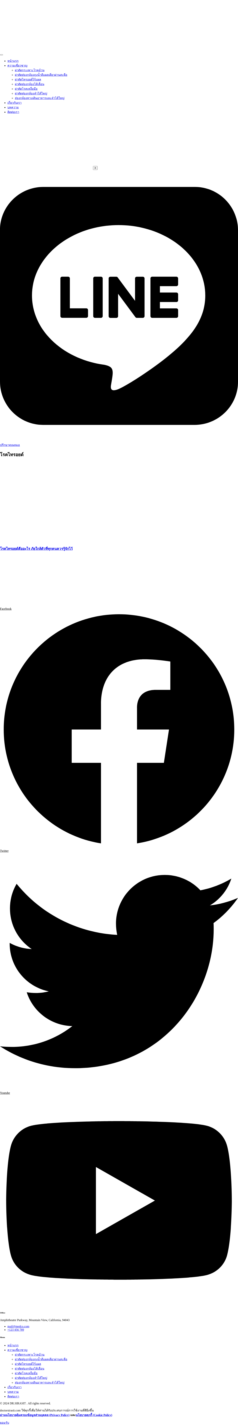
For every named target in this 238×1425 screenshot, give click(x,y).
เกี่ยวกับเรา (14, 102)
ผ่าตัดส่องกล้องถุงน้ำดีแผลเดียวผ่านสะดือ (41, 74)
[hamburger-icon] (1, 54)
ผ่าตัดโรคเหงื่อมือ (26, 88)
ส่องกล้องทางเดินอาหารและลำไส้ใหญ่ (40, 98)
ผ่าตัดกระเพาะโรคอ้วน (29, 70)
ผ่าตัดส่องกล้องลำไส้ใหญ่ (31, 93)
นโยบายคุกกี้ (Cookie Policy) (94, 1415)
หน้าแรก (13, 60)
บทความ (13, 107)
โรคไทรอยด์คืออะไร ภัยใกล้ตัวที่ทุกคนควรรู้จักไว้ (36, 549)
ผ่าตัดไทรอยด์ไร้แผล (28, 79)
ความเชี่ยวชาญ (17, 65)
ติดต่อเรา (13, 112)
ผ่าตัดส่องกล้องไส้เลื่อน (29, 84)
